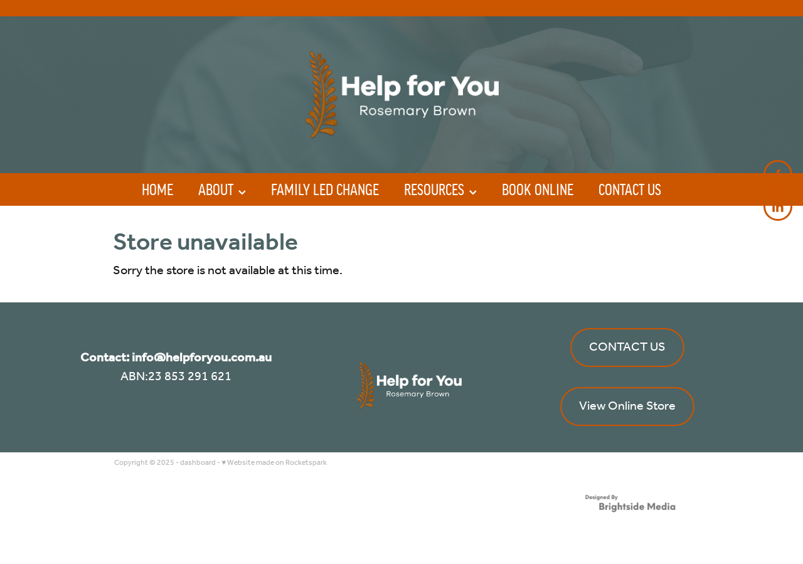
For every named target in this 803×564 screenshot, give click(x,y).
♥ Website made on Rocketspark (274, 462)
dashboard (198, 462)
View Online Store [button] (627, 406)
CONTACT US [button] (627, 347)
